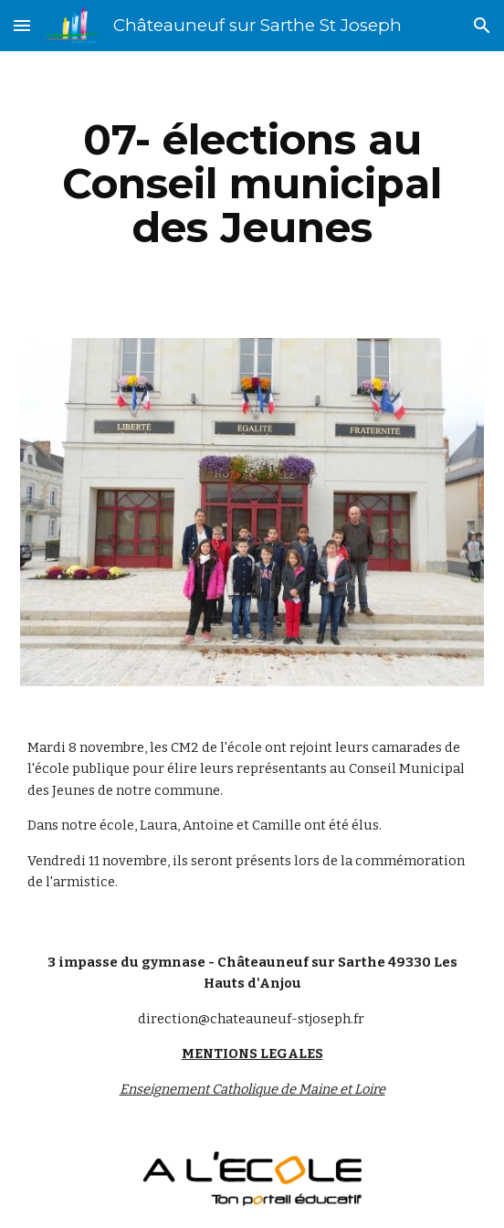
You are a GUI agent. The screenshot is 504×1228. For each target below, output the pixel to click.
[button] (22, 25)
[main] (251, 184)
